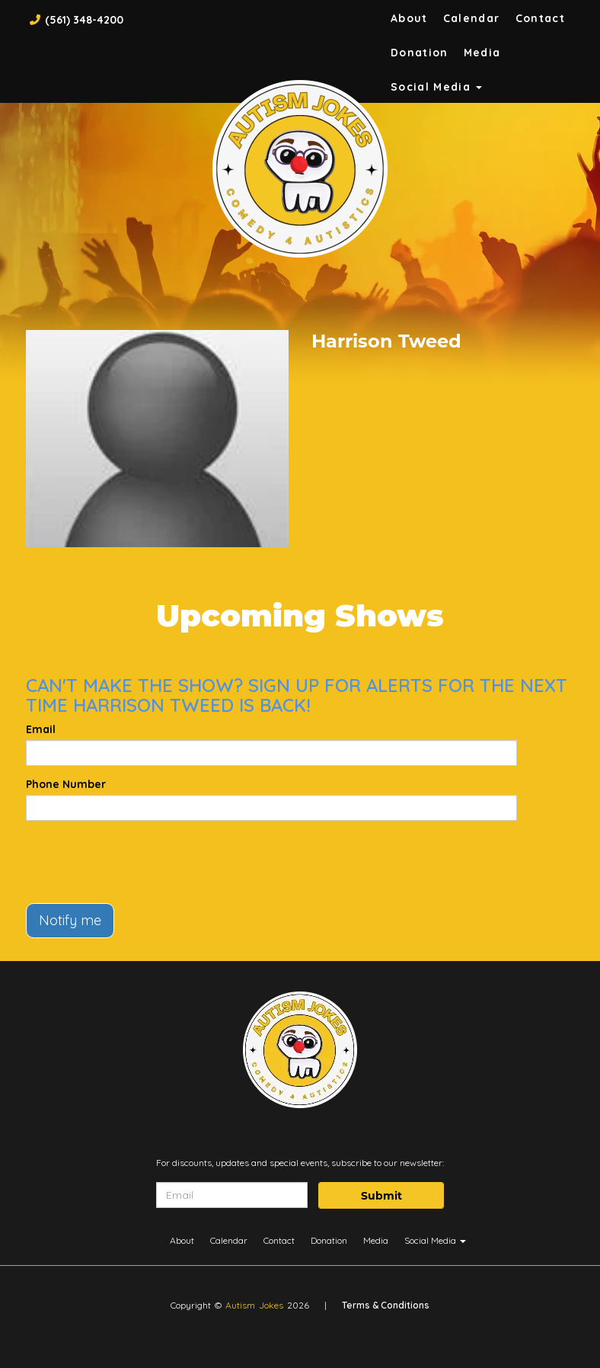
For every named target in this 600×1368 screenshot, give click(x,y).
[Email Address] (232, 1195)
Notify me (70, 920)
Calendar (471, 18)
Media (482, 52)
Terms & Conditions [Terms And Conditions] (385, 1305)
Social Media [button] (437, 87)
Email (41, 729)
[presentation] (141, 862)
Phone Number (66, 784)
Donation (419, 52)
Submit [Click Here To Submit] (381, 1196)
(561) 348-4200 (84, 20)
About (409, 18)
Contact (540, 18)
